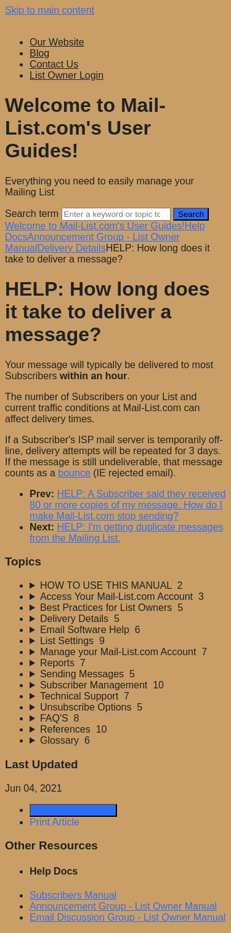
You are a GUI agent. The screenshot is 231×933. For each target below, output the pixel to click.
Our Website (57, 42)
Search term (32, 213)
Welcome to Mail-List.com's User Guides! (95, 226)
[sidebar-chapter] (128, 585)
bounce (74, 473)
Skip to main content (49, 10)
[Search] (116, 214)
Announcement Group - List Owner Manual (123, 906)
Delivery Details (71, 248)
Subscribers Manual (73, 895)
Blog (39, 53)
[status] (115, 419)
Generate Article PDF (73, 810)
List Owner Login (66, 75)
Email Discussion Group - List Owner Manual (127, 917)
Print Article (54, 822)
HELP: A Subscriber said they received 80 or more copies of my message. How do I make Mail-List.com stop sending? (127, 505)
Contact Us (54, 64)
